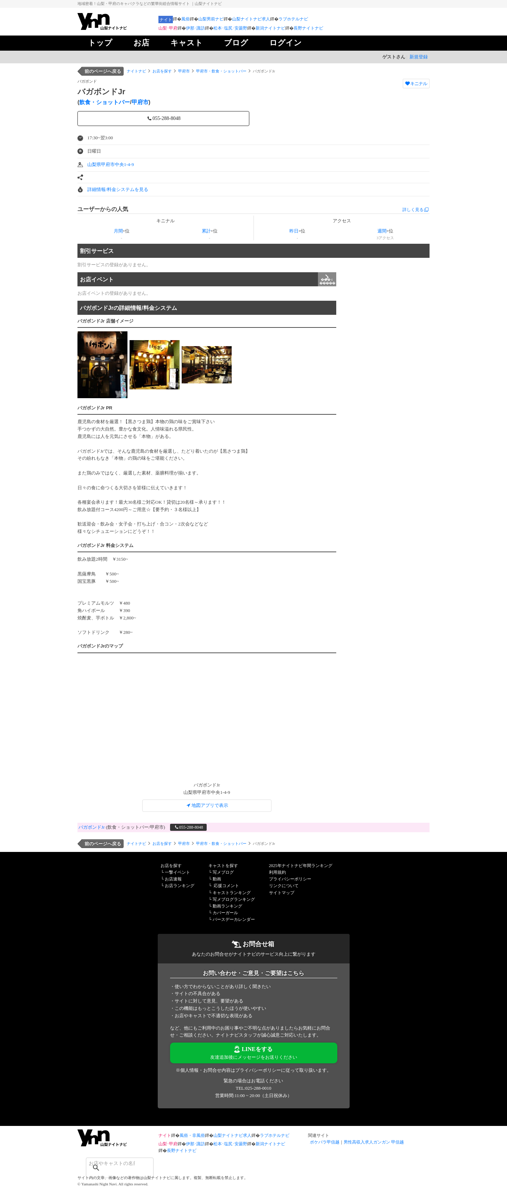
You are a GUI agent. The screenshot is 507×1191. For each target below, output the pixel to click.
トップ (100, 42)
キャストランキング (232, 892)
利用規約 (277, 872)
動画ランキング (227, 906)
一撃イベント (177, 872)
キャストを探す (223, 865)
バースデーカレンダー (234, 919)
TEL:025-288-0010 (253, 1088)
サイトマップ (281, 892)
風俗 (185, 19)
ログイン (285, 42)
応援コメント (226, 885)
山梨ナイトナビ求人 (251, 19)
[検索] (110, 1163)
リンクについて (284, 885)
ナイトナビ (136, 71)
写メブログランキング (234, 899)
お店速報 (173, 879)
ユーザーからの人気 (102, 209)
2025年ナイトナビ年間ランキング (300, 865)
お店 (141, 42)
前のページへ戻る (102, 71)
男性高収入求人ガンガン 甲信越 (374, 1142)
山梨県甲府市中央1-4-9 (110, 164)
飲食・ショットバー (104, 102)
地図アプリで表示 (207, 805)
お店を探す (162, 71)
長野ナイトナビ (308, 28)
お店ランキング (179, 885)
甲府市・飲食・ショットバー (221, 71)
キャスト (186, 42)
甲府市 (184, 71)
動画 (217, 879)
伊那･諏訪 (195, 28)
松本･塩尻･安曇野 (230, 28)
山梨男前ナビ (211, 19)
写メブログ (223, 872)
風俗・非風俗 (192, 1135)
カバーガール (225, 912)
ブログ (236, 42)
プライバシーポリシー (290, 879)
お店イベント (208, 279)
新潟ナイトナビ (270, 28)
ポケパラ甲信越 (324, 1142)
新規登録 (418, 56)
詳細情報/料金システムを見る (117, 189)
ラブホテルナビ (293, 19)
